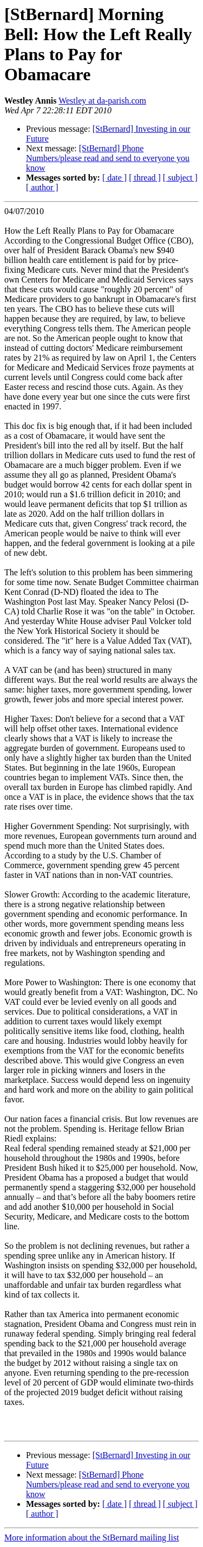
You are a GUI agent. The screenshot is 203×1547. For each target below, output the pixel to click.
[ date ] (114, 177)
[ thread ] (145, 177)
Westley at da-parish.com (102, 100)
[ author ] (42, 187)
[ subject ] (180, 177)
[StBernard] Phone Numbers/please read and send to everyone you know (107, 158)
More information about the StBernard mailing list (91, 1537)
